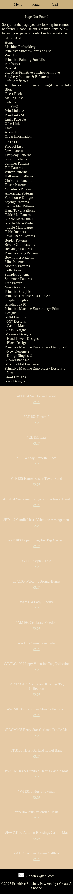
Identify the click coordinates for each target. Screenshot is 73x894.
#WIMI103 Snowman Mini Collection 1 (36, 709)
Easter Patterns (15, 185)
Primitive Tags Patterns (22, 253)
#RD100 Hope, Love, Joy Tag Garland (37, 540)
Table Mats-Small (20, 219)
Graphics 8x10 (15, 304)
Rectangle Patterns (18, 249)
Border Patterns (16, 240)
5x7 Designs (16, 381)
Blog (8, 89)
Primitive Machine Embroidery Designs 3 (35, 368)
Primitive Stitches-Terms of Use (28, 51)
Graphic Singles (16, 300)
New (10, 373)
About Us (12, 132)
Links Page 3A (15, 119)
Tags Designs (16, 330)
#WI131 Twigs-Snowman (36, 791)
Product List (14, 146)
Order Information (18, 136)
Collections (13, 270)
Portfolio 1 (12, 64)
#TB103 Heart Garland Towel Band (36, 750)
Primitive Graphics (18, 291)
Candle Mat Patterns (19, 206)
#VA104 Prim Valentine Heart (36, 812)
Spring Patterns (16, 159)
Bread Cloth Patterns (20, 244)
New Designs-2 (18, 351)
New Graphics (15, 287)
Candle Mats (16, 326)
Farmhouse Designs (19, 197)
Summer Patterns (17, 163)
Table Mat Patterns (18, 215)
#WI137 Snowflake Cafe (36, 643)
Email (9, 128)
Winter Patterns (16, 172)
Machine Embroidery (20, 47)
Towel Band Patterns (20, 236)
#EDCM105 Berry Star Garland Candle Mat (36, 730)
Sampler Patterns (17, 274)
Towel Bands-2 (18, 360)
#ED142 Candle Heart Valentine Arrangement (36, 520)
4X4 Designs (16, 317)
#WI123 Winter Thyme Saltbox (36, 853)
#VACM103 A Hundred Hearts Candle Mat (36, 771)
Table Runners (15, 232)
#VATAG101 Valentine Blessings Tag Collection (36, 686)
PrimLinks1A (15, 111)
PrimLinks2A (15, 115)
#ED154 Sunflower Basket (36, 396)
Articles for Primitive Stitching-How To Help (38, 85)
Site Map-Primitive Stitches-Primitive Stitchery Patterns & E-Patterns (32, 74)
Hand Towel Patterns (20, 210)
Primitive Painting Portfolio (25, 59)
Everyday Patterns (18, 155)
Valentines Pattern (18, 189)
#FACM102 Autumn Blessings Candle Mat (36, 833)
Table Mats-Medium (22, 223)
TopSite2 (11, 106)
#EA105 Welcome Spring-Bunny (36, 581)
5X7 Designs (16, 321)
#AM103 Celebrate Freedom (36, 622)
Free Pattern (13, 283)
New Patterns (14, 151)
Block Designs (17, 343)
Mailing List (14, 98)
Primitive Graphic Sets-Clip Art (28, 296)
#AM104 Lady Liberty (36, 602)
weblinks (11, 102)
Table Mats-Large (20, 227)
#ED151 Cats (36, 437)
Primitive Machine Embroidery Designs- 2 (36, 347)
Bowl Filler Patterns (19, 257)
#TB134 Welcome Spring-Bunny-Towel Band (36, 499)
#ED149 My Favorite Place (36, 458)
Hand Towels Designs (23, 338)
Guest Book (13, 94)
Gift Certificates (16, 81)
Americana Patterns (19, 193)
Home (9, 42)
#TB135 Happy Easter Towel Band (36, 478)
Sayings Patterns (17, 202)
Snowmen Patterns (18, 279)
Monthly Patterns (17, 266)
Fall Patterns (14, 168)
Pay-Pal (10, 68)
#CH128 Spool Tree (36, 561)
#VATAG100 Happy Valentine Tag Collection (36, 664)
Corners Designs (19, 334)
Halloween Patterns (19, 176)
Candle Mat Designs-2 (23, 364)
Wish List (12, 55)
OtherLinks (13, 124)
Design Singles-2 (19, 356)
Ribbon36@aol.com (40, 876)
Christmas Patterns (18, 180)
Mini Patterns (14, 262)
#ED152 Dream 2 (36, 417)
